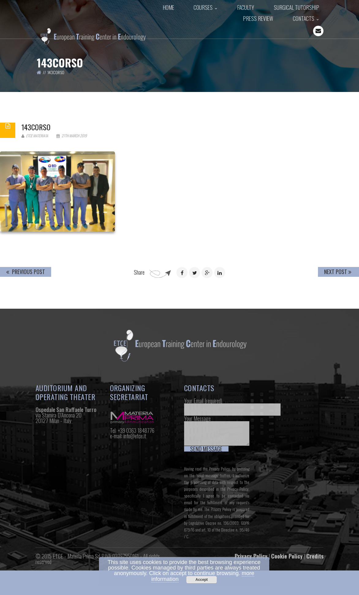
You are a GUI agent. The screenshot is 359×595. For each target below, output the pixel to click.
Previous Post (25, 309)
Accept (201, 580)
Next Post (337, 309)
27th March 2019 (71, 172)
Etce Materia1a (34, 172)
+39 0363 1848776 (136, 467)
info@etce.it (134, 473)
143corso (36, 164)
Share (139, 309)
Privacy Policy (219, 506)
